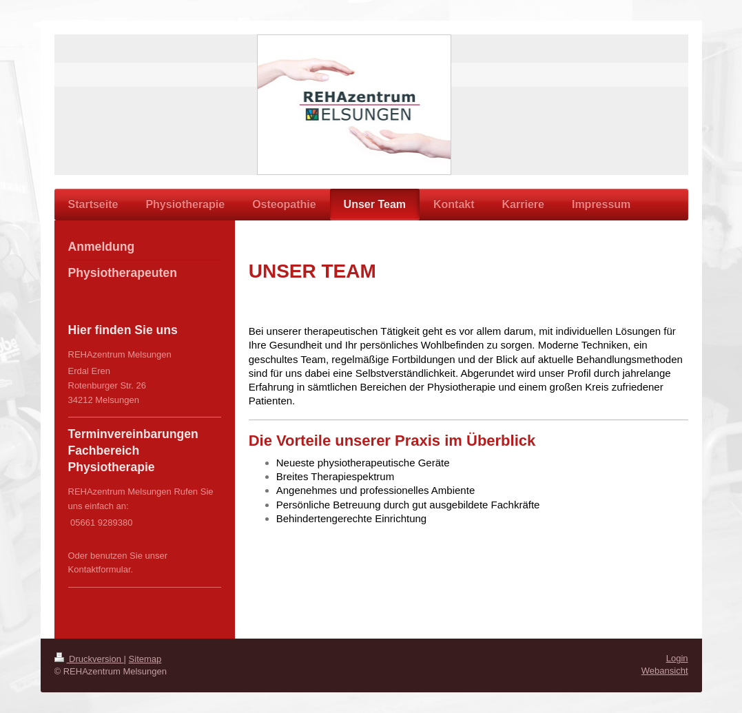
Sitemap (145, 659)
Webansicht (664, 670)
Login (677, 658)
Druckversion (89, 659)
